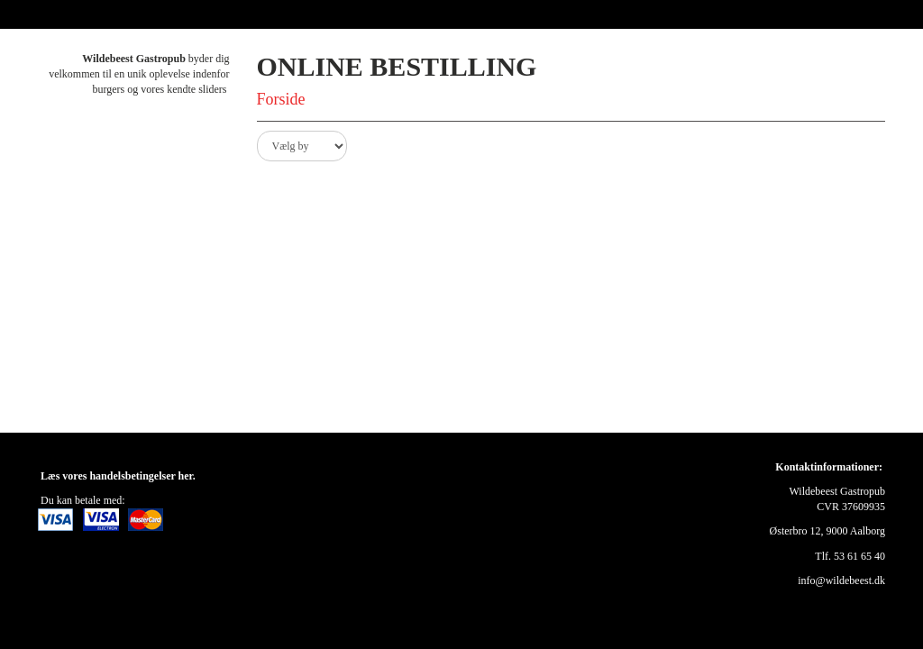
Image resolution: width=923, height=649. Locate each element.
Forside (281, 99)
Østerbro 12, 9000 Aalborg (827, 531)
